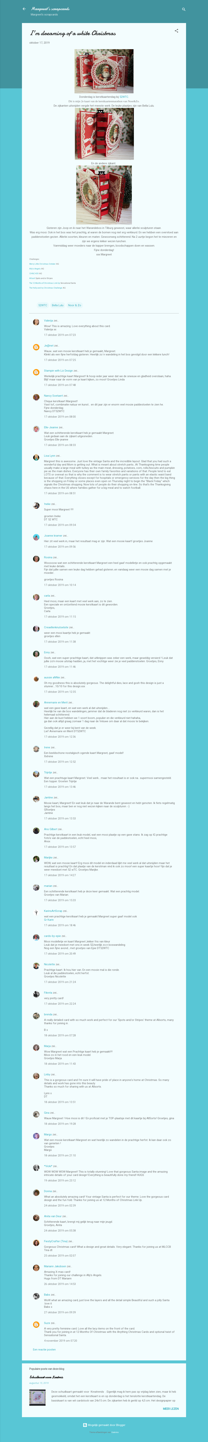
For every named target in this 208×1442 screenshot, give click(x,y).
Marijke (48, 857)
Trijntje (48, 772)
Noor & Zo (74, 305)
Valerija (48, 320)
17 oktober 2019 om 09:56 (60, 546)
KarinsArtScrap (53, 911)
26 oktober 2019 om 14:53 (60, 1284)
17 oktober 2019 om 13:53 (60, 818)
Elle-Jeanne (51, 427)
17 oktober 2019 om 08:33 (60, 445)
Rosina (48, 557)
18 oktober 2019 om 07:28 (60, 1035)
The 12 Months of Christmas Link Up (44, 283)
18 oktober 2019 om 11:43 (60, 1063)
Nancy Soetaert (53, 395)
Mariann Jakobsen (55, 1266)
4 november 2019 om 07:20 (60, 1340)
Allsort (32, 278)
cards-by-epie (52, 936)
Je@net (48, 345)
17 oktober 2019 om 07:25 (60, 360)
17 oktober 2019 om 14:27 (60, 875)
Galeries (115, 1432)
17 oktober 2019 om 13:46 (60, 786)
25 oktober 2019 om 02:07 (60, 1255)
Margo (48, 1134)
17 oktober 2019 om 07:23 (60, 335)
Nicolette (49, 964)
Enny (47, 652)
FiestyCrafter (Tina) (56, 1241)
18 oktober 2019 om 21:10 (60, 1155)
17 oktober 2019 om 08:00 (60, 416)
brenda (48, 1014)
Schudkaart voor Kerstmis (46, 1377)
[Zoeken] (184, 10)
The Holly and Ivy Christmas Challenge (45, 288)
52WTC (123, 97)
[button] (176, 31)
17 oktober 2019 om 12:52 (60, 761)
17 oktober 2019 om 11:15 (60, 616)
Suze (47, 1323)
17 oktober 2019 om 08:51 (60, 493)
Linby (47, 1074)
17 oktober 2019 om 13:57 (60, 847)
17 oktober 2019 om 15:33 (60, 900)
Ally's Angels (35, 269)
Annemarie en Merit (56, 702)
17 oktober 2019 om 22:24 (60, 1003)
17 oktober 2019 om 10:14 (60, 585)
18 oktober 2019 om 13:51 (60, 1102)
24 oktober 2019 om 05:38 (60, 1230)
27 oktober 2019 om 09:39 (60, 1312)
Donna (48, 1191)
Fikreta (48, 992)
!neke (47, 504)
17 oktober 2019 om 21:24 (60, 982)
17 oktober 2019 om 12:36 (60, 736)
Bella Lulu (57, 305)
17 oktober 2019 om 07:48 (60, 385)
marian (48, 886)
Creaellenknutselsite (56, 627)
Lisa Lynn (49, 455)
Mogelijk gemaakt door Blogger (104, 1425)
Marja (47, 1046)
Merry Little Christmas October (42, 264)
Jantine (48, 797)
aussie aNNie (52, 677)
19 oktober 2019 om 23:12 (60, 1180)
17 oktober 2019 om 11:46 (60, 666)
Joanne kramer (53, 535)
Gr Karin (49, 919)
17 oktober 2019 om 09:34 (60, 525)
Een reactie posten (44, 1349)
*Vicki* (48, 1166)
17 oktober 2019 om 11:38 (60, 641)
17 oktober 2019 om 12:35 (60, 691)
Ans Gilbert (51, 829)
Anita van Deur (53, 1216)
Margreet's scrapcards (50, 9)
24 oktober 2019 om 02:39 (60, 1205)
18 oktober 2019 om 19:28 (60, 1123)
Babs (47, 1294)
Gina (46, 1112)
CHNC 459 (34, 274)
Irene (47, 747)
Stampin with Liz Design (58, 370)
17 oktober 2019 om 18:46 (60, 925)
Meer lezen (171, 1409)
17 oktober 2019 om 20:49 (60, 953)
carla (47, 595)
